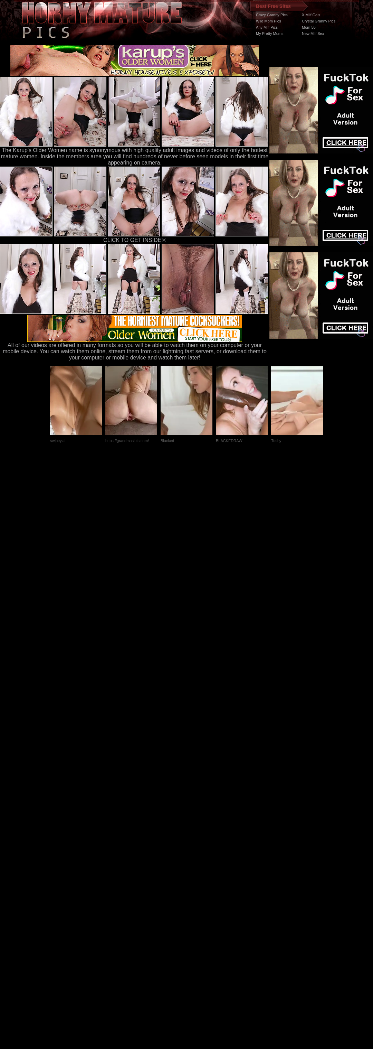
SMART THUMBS (198, 918)
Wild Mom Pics (268, 21)
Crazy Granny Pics (272, 15)
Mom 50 (309, 27)
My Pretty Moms (269, 33)
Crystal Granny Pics (318, 21)
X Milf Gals (311, 15)
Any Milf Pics (267, 27)
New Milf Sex (313, 33)
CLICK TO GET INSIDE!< (134, 240)
